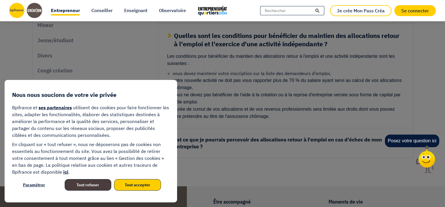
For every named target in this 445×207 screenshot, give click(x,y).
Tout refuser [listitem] (87, 184)
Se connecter (415, 11)
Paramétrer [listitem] (34, 184)
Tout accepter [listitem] (137, 184)
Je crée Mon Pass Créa (361, 11)
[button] (65, 10)
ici (65, 172)
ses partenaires (55, 107)
